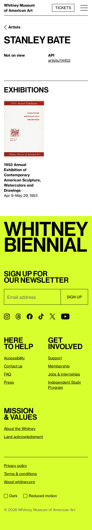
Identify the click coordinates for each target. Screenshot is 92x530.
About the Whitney (20, 428)
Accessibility (14, 358)
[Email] (32, 297)
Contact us (13, 366)
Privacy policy (15, 465)
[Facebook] (30, 316)
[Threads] (18, 316)
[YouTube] (65, 316)
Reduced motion (40, 495)
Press (9, 382)
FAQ (7, 374)
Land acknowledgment (23, 436)
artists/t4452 (59, 60)
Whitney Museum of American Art (19, 8)
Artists (14, 27)
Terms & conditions (20, 473)
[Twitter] (52, 316)
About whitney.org (19, 482)
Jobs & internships (64, 374)
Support (55, 358)
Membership (59, 366)
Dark (10, 495)
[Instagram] (7, 316)
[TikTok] (41, 316)
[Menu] (84, 7)
